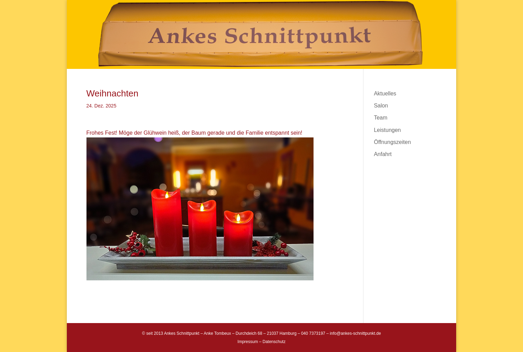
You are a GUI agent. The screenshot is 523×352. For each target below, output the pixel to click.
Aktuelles (385, 93)
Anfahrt (383, 154)
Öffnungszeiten (392, 142)
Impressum (247, 341)
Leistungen (387, 130)
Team (380, 118)
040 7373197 (313, 333)
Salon (381, 105)
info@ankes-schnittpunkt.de (355, 333)
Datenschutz (274, 341)
